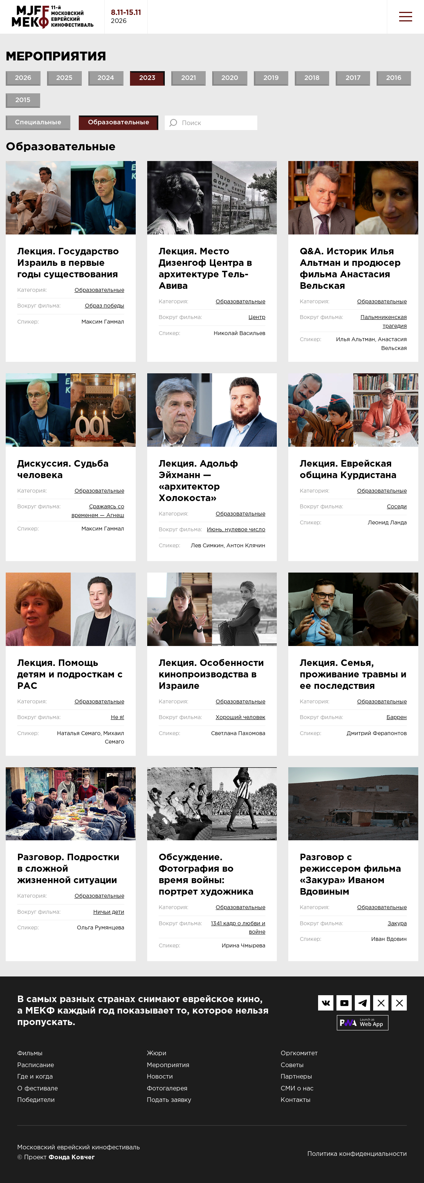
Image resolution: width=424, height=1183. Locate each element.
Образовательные (118, 122)
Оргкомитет (299, 1053)
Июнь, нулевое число (236, 529)
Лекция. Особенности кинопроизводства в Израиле (211, 674)
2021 (188, 78)
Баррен (397, 717)
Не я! (117, 717)
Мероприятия (168, 1065)
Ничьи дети (108, 912)
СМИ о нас (297, 1089)
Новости (160, 1077)
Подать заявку (169, 1100)
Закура (397, 923)
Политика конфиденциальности (357, 1154)
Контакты (295, 1100)
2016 (393, 78)
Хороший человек (240, 717)
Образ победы (104, 306)
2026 (23, 78)
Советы (292, 1065)
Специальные (38, 122)
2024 (105, 78)
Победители (36, 1100)
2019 (271, 78)
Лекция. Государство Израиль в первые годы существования (68, 263)
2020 (229, 78)
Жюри (156, 1053)
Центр (257, 317)
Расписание (35, 1065)
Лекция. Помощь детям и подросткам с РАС (70, 674)
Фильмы (29, 1053)
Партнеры (296, 1077)
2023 (147, 78)
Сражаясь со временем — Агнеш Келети (97, 515)
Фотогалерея (167, 1089)
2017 (353, 78)
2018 (312, 78)
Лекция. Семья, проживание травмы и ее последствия (353, 674)
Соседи (397, 506)
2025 (64, 78)
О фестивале (37, 1089)
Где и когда (35, 1077)
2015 (23, 100)
